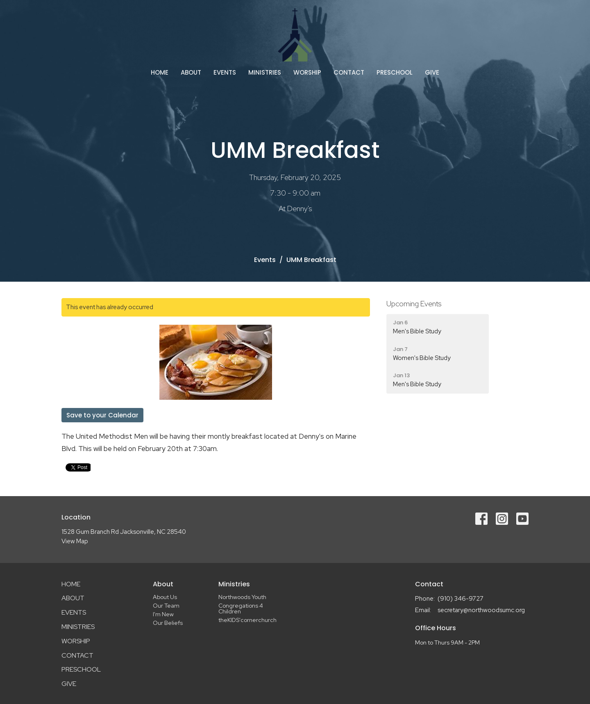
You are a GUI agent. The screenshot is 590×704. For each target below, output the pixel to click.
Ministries (264, 72)
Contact (349, 72)
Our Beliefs (168, 623)
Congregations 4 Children (240, 608)
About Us (165, 597)
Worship (307, 72)
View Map (74, 541)
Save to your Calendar (102, 415)
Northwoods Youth (242, 597)
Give (432, 72)
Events (224, 72)
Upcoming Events (413, 303)
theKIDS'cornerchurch (247, 620)
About (191, 72)
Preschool (395, 72)
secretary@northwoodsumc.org (481, 610)
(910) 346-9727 (460, 599)
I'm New (163, 614)
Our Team (166, 605)
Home (159, 72)
